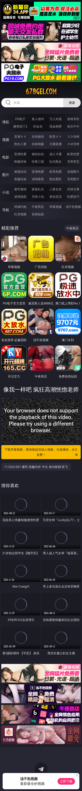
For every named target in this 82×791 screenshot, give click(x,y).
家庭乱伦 (38, 189)
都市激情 (20, 189)
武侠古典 (73, 189)
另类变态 (73, 161)
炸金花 (37, 126)
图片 (5, 174)
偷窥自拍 (20, 171)
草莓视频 (55, 207)
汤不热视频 (73, 207)
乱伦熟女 (55, 161)
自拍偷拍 (38, 136)
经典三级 (38, 161)
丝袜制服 (38, 144)
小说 (5, 192)
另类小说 (38, 196)
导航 (5, 209)
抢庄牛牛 (73, 126)
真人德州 (38, 119)
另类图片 (73, 179)
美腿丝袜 (20, 179)
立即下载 (66, 781)
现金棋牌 (55, 126)
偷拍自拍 (38, 154)
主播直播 (55, 144)
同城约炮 (20, 207)
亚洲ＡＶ (20, 136)
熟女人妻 (20, 144)
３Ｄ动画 (73, 136)
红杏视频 (20, 214)
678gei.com (41, 91)
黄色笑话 (55, 196)
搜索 (72, 103)
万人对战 (55, 119)
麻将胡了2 (20, 126)
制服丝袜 (20, 161)
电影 (5, 157)
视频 (5, 139)
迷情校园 (20, 196)
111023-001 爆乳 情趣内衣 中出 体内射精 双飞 (36, 467)
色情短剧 (38, 214)
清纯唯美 (38, 179)
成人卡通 (55, 154)
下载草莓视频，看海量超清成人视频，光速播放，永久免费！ (41, 452)
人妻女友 (55, 189)
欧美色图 (55, 171)
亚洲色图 (38, 171)
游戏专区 (73, 119)
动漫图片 (73, 171)
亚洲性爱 (20, 154)
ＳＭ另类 (73, 144)
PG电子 (20, 119)
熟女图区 (55, 179)
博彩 (5, 122)
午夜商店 (38, 207)
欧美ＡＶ (55, 136)
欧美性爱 (73, 154)
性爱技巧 (73, 196)
